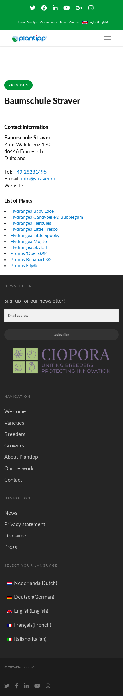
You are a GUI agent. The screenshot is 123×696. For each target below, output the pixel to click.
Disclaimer (16, 535)
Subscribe (61, 334)
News (10, 513)
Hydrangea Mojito (29, 241)
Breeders (14, 434)
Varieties (14, 422)
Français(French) (29, 625)
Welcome (15, 411)
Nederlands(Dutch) (32, 583)
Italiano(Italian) (27, 639)
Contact (74, 22)
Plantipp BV (25, 667)
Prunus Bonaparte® (31, 259)
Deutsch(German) (30, 597)
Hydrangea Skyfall (29, 247)
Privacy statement (24, 524)
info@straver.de (39, 178)
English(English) (27, 611)
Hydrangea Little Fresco (34, 229)
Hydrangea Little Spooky (35, 235)
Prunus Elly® (24, 265)
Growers (14, 445)
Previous (18, 85)
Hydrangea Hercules (31, 223)
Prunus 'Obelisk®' (29, 253)
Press (63, 22)
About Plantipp (27, 22)
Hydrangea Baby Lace (32, 211)
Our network (48, 22)
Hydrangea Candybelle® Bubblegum (47, 217)
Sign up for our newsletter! (34, 300)
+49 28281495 (30, 172)
